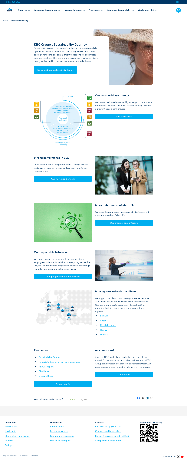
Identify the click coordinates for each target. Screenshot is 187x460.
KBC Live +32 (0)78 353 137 (109, 426)
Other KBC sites (13, 2)
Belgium (104, 316)
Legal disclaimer (10, 456)
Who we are (11, 426)
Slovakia (104, 334)
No (84, 399)
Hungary (104, 330)
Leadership (10, 431)
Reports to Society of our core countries (59, 362)
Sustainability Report (49, 357)
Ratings (8, 445)
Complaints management (108, 440)
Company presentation (62, 436)
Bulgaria (104, 320)
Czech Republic (108, 325)
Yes (72, 399)
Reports (9, 440)
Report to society (59, 431)
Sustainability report (60, 440)
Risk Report (44, 371)
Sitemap (34, 456)
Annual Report (46, 367)
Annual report (57, 426)
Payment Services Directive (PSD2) (112, 436)
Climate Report (46, 376)
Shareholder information (17, 436)
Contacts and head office (108, 431)
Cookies (24, 456)
